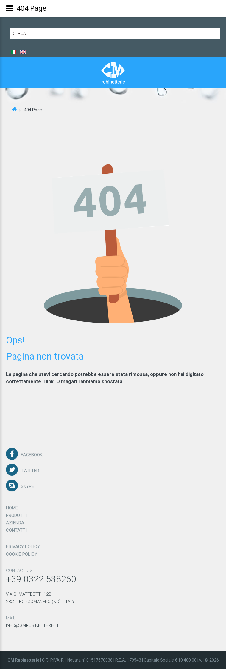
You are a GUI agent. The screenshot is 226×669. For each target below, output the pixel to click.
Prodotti (16, 513)
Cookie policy (21, 552)
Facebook (32, 452)
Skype (27, 484)
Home (12, 505)
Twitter (30, 468)
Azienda (15, 520)
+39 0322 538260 (41, 577)
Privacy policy (23, 544)
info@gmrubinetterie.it (32, 623)
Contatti (16, 528)
